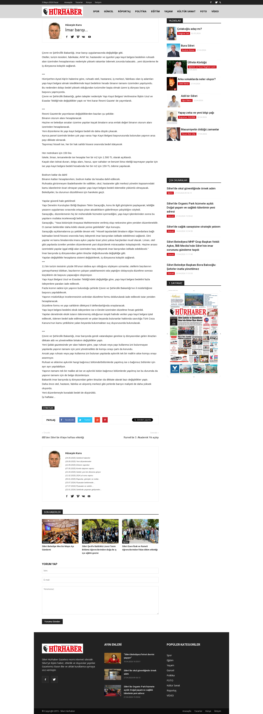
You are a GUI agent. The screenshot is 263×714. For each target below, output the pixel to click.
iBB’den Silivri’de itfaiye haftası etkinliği (63, 437)
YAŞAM (168, 11)
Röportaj (171, 690)
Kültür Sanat (173, 685)
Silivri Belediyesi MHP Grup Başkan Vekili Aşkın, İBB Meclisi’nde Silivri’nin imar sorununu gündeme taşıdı (193, 245)
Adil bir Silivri (189, 96)
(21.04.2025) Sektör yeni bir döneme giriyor (83, 472)
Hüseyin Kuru (73, 24)
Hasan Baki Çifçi (188, 134)
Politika (171, 675)
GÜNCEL (108, 11)
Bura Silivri (187, 45)
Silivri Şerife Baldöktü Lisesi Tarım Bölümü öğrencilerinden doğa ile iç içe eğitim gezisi (99, 549)
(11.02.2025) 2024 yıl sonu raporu (79, 475)
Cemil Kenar (184, 83)
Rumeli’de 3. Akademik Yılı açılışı (141, 437)
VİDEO (215, 11)
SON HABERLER (52, 512)
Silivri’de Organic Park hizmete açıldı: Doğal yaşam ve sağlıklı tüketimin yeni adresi (191, 207)
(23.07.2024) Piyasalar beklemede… (80, 483)
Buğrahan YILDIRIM (187, 117)
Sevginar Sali (183, 33)
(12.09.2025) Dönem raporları (77, 465)
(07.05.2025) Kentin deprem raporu (79, 468)
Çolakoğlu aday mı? (189, 29)
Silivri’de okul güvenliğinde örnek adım (191, 188)
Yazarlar (79, 2)
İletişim (98, 2)
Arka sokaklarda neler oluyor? (197, 79)
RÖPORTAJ (124, 11)
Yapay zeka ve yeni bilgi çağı (196, 112)
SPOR (96, 11)
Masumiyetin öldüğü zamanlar (200, 129)
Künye (89, 2)
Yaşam (170, 665)
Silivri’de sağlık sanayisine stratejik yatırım (193, 226)
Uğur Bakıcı (187, 100)
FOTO (203, 11)
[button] (220, 2)
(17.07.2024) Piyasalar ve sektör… (79, 486)
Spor (169, 655)
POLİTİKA (140, 11)
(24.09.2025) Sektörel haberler (77, 458)
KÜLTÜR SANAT (186, 11)
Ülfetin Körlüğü (197, 62)
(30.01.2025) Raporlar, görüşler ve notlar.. (82, 479)
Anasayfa (68, 2)
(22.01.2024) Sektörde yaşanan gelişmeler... (83, 490)
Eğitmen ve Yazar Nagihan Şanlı (202, 67)
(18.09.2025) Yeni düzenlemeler (78, 461)
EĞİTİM (155, 11)
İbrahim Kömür (188, 50)
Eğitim (85, 542)
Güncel (46, 542)
